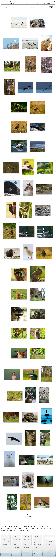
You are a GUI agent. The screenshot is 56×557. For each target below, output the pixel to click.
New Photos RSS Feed (49, 542)
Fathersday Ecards (37, 550)
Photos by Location (16, 537)
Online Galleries (16, 547)
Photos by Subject (16, 539)
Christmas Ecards (37, 544)
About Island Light (6, 541)
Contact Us (5, 544)
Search (14, 549)
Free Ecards (37, 3)
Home (24, 3)
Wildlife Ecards (37, 542)
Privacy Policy (5, 545)
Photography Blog (6, 542)
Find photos (30, 3)
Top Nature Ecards (37, 541)
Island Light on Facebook (49, 544)
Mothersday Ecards (38, 549)
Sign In (53, 1)
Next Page (28, 515)
